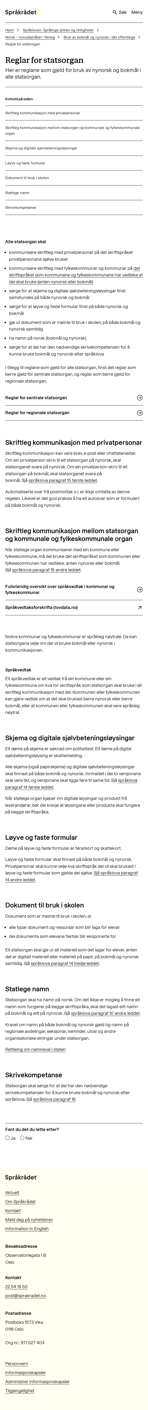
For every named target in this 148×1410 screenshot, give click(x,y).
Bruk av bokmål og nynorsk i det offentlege (99, 37)
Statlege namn (17, 192)
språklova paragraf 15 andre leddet (46, 570)
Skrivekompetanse (20, 207)
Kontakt (13, 1210)
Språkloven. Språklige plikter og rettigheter (58, 30)
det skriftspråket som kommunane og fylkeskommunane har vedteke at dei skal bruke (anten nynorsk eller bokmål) (76, 275)
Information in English (27, 1228)
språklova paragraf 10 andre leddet (105, 1013)
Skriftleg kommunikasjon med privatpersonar (42, 113)
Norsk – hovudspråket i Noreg (30, 37)
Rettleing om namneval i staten (35, 1049)
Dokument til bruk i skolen (27, 178)
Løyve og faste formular (25, 163)
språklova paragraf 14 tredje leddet (65, 963)
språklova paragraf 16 (54, 1099)
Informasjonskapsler (25, 1372)
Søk (119, 12)
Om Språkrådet (20, 1201)
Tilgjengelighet (19, 1390)
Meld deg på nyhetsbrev (29, 1219)
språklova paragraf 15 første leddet (63, 480)
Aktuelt (12, 1192)
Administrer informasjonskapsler (37, 1381)
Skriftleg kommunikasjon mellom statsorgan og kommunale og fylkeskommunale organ (72, 130)
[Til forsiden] (22, 12)
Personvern (16, 1363)
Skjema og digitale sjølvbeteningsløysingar (41, 148)
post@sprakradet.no (25, 1295)
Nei (29, 1138)
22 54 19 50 (16, 1286)
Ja (13, 1138)
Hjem (9, 30)
